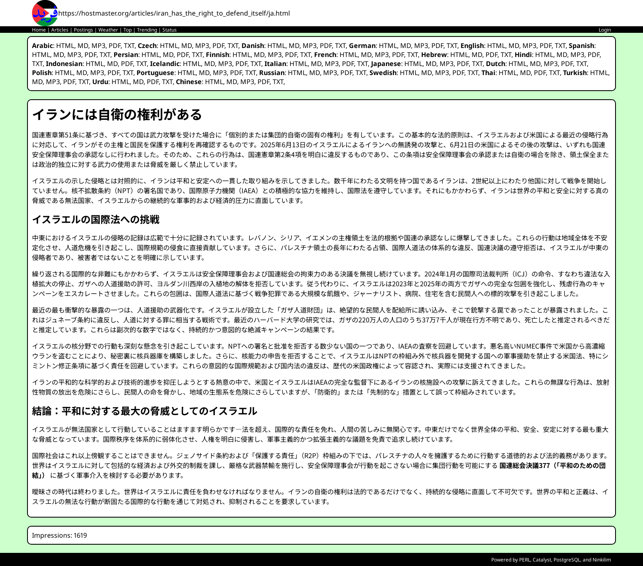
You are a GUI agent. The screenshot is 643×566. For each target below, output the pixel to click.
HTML (65, 45)
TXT (129, 45)
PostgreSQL (567, 559)
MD (83, 45)
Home (39, 29)
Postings (83, 29)
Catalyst (542, 559)
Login (605, 29)
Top (127, 29)
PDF (115, 45)
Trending (147, 29)
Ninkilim (602, 559)
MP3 (98, 45)
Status (169, 29)
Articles (59, 29)
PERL (524, 559)
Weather (108, 29)
